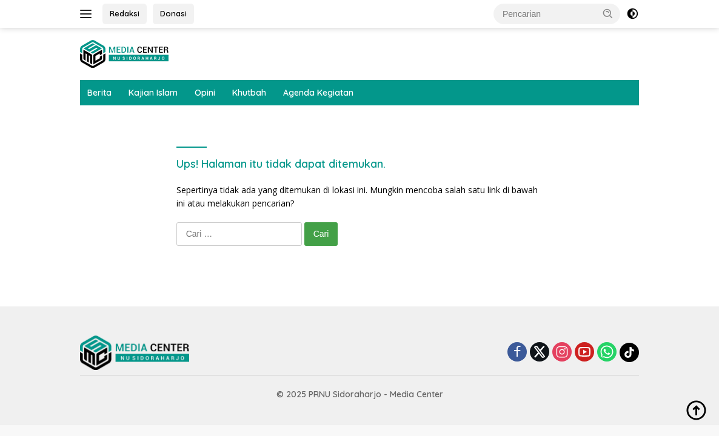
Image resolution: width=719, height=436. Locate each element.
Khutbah (249, 92)
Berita (99, 92)
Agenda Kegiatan (318, 92)
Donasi (173, 13)
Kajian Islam (153, 92)
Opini (205, 92)
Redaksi (124, 13)
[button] (608, 13)
